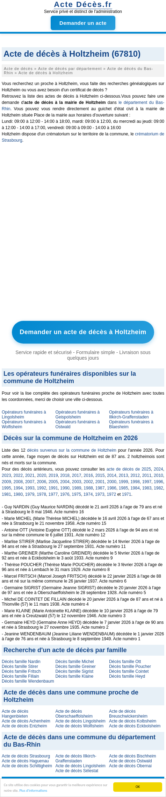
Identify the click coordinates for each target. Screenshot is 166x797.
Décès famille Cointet (129, 671)
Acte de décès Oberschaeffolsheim (74, 714)
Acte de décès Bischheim (132, 756)
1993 (30, 488)
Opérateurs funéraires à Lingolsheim (24, 414)
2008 (18, 481)
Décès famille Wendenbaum (28, 681)
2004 (65, 481)
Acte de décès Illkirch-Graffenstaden (75, 758)
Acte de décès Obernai (130, 765)
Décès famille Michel (74, 661)
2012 (135, 475)
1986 (111, 488)
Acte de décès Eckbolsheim (134, 726)
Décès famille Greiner (75, 666)
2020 (41, 475)
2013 (123, 475)
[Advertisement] (83, 233)
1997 (147, 481)
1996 (158, 481)
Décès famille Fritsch (21, 671)
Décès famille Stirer (20, 666)
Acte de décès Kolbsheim (132, 721)
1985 (123, 488)
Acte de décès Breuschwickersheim (128, 714)
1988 (88, 488)
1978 (41, 494)
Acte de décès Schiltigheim (27, 765)
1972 (111, 494)
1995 (6, 488)
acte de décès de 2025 (129, 469)
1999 (123, 481)
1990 (65, 488)
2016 (88, 475)
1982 (158, 488)
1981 (6, 494)
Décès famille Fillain (20, 676)
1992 (41, 488)
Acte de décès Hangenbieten (15, 714)
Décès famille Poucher (130, 666)
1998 (135, 481)
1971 (126, 494)
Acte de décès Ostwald (130, 761)
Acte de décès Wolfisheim (79, 726)
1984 (135, 488)
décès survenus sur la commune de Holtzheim (71, 450)
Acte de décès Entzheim (24, 726)
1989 (76, 488)
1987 (100, 488)
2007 (30, 481)
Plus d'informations (34, 791)
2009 (6, 481)
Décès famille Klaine (74, 676)
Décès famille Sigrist (74, 671)
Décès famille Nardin (21, 661)
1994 (18, 488)
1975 (76, 494)
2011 (147, 475)
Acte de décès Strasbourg (26, 756)
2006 (41, 481)
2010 (158, 475)
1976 (65, 494)
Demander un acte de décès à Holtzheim (83, 332)
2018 (65, 475)
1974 (88, 494)
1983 (147, 488)
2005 (53, 481)
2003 (76, 481)
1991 (53, 488)
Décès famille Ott (125, 661)
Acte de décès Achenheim (26, 721)
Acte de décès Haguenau (25, 761)
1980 (18, 494)
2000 (111, 481)
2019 (53, 475)
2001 (100, 481)
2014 (111, 475)
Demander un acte (83, 23)
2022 (18, 475)
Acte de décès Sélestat (76, 770)
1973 (99, 494)
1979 (30, 494)
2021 (30, 475)
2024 (158, 469)
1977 (53, 494)
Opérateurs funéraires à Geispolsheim (77, 414)
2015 (100, 475)
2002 (88, 481)
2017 (76, 475)
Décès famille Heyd (127, 676)
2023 (6, 475)
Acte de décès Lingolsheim (80, 721)
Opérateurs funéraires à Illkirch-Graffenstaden (131, 414)
